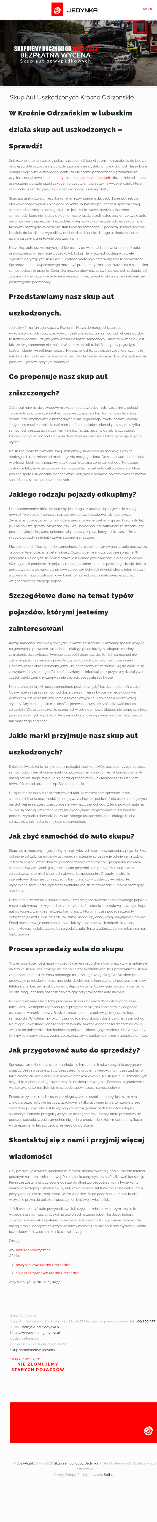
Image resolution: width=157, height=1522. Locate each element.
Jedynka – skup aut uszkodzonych (83, 178)
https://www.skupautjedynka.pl (35, 1333)
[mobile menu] (151, 9)
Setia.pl (109, 1475)
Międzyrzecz (40, 1250)
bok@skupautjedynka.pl (41, 1327)
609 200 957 (145, 1321)
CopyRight (24, 1463)
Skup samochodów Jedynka (32, 1350)
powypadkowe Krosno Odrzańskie (43, 1265)
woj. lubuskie (19, 1250)
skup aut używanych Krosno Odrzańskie (47, 1273)
